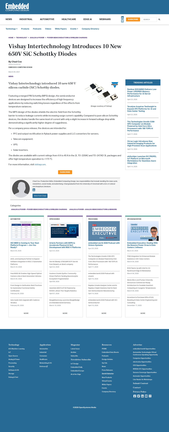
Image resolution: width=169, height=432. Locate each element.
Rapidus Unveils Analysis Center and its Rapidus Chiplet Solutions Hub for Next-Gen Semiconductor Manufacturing (102, 288)
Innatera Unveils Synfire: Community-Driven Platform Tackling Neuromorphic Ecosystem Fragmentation (63, 276)
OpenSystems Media (87, 407)
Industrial (26, 19)
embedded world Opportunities (144, 349)
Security (11, 366)
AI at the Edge (76, 374)
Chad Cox (17, 62)
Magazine (75, 344)
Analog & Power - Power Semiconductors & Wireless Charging (39, 209)
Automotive (47, 19)
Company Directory (90, 29)
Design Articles (107, 359)
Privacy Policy (139, 391)
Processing (12, 363)
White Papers (61, 29)
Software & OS (13, 370)
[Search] (149, 19)
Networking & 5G (46, 363)
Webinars (105, 19)
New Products (107, 377)
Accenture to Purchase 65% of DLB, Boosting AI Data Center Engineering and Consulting (142, 300)
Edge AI (87, 19)
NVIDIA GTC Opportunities (142, 369)
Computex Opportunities (142, 358)
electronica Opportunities (142, 362)
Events (104, 388)
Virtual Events (107, 381)
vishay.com (40, 164)
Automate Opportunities (141, 376)
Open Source (13, 356)
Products (25, 29)
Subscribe (133, 19)
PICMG (104, 349)
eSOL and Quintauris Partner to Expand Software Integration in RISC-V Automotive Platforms (26, 261)
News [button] (9, 19)
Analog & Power (37, 38)
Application (45, 344)
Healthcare (69, 19)
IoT (9, 352)
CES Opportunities (139, 365)
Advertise (137, 344)
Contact (137, 387)
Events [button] (74, 29)
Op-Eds (104, 363)
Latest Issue (75, 349)
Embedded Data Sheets (110, 352)
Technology (21, 38)
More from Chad (40, 196)
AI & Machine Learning (16, 349)
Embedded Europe (77, 371)
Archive (73, 352)
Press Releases (107, 370)
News (104, 366)
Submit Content (140, 383)
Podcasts (37, 29)
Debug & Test (13, 377)
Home (10, 38)
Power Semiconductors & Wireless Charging (67, 38)
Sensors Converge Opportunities (145, 372)
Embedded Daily (76, 367)
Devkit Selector (108, 374)
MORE (26, 313)
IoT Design (75, 363)
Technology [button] (11, 29)
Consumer (43, 356)
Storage (11, 373)
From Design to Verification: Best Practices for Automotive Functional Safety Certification (26, 288)
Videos (48, 29)
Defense (44, 366)
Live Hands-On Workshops (142, 379)
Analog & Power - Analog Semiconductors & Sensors (93, 209)
